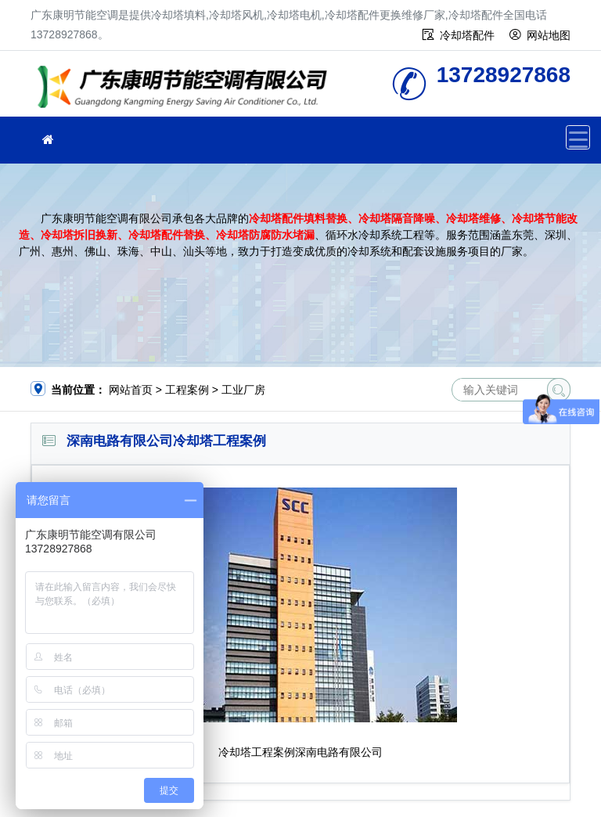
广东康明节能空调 (187, 88)
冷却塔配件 (467, 35)
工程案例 (187, 389)
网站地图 (548, 35)
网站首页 (131, 389)
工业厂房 (243, 389)
